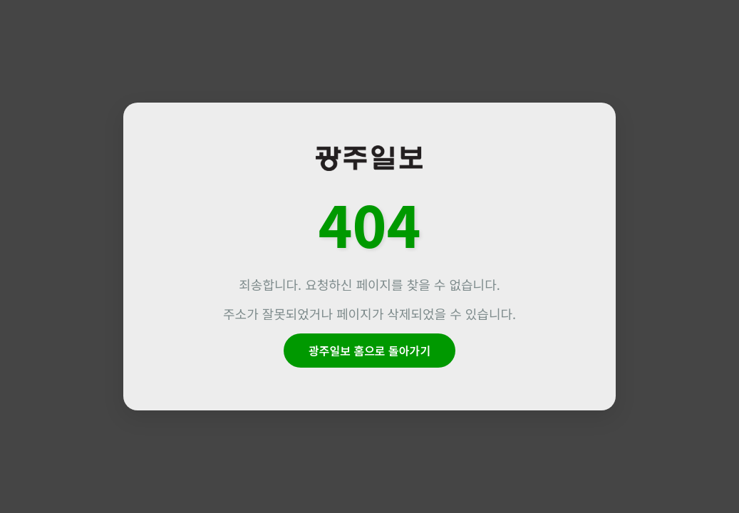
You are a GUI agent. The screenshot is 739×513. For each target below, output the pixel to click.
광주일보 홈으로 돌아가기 (369, 350)
